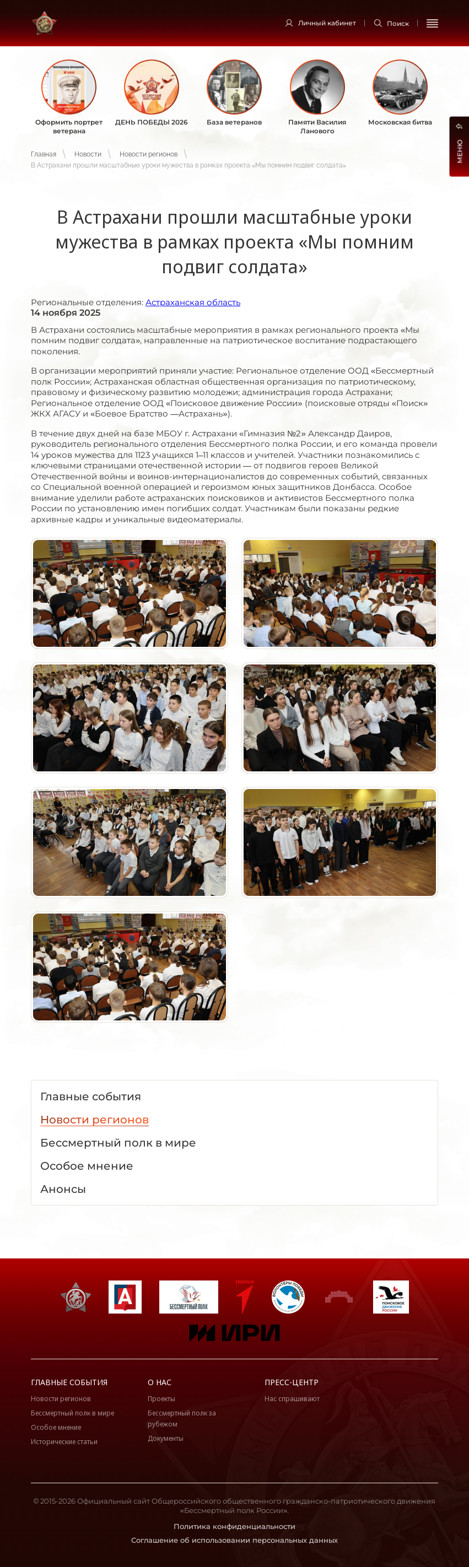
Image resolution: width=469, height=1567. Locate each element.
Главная (43, 154)
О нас (159, 1382)
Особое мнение (56, 1427)
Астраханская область (192, 302)
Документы (166, 1438)
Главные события (69, 1382)
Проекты (161, 1398)
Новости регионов (148, 154)
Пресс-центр (292, 1382)
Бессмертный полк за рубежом (182, 1418)
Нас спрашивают (292, 1398)
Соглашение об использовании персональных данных (234, 1540)
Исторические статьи (64, 1441)
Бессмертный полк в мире (72, 1413)
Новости (87, 154)
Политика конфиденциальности (234, 1526)
